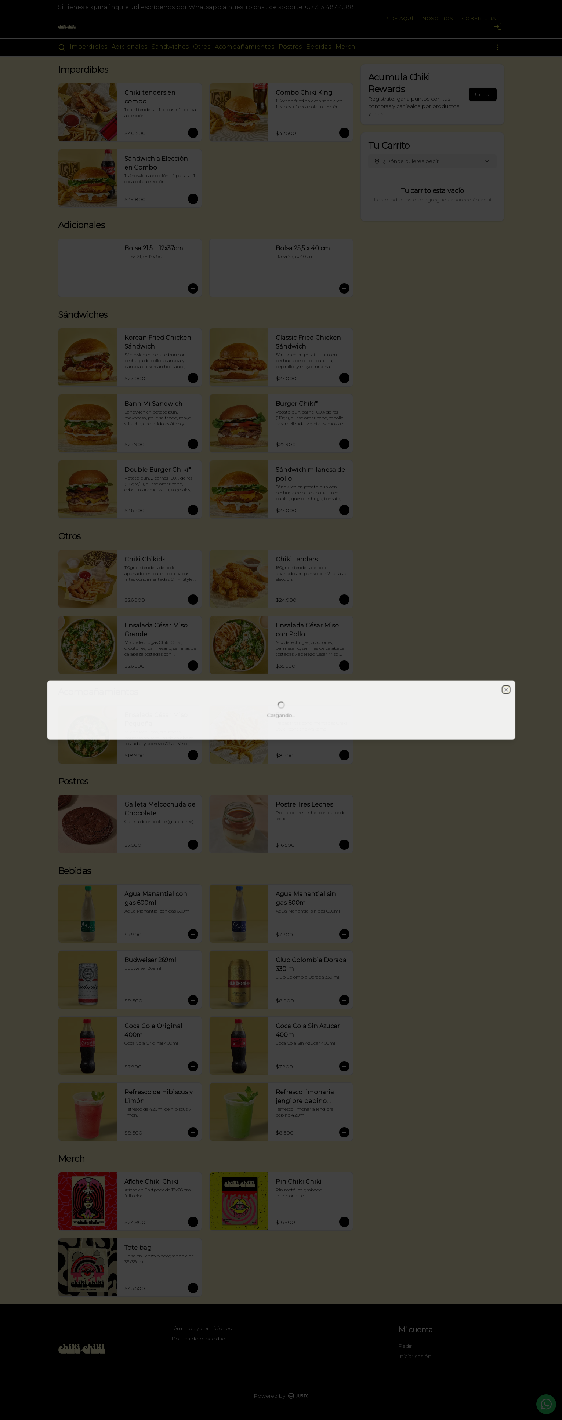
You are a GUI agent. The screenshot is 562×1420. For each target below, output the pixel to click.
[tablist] (281, 676)
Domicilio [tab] (239, 676)
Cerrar (281, 763)
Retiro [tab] (323, 676)
